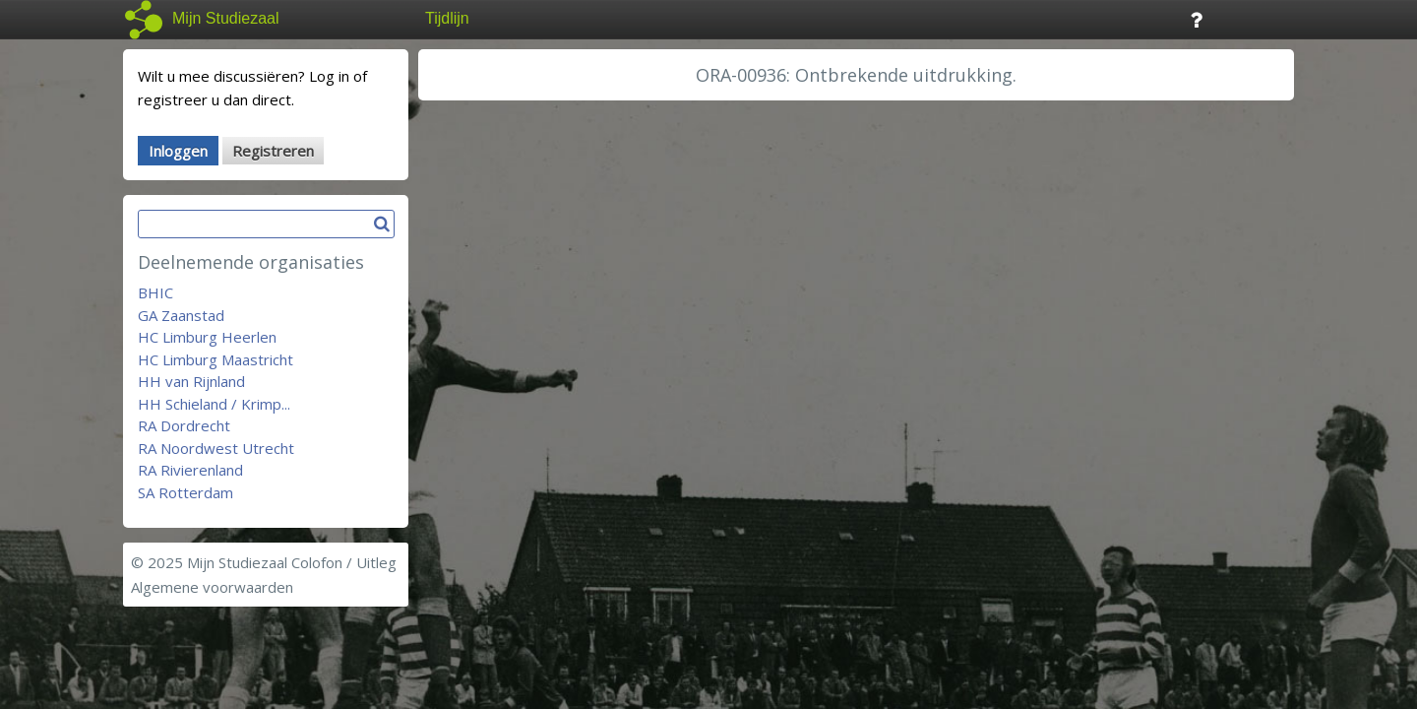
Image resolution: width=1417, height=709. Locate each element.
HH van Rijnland (191, 381)
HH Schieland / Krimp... (214, 404)
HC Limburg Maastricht (215, 359)
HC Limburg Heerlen (207, 337)
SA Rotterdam (185, 492)
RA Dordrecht (184, 425)
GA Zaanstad (181, 315)
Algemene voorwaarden (212, 587)
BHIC (155, 292)
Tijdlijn (447, 18)
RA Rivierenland (190, 470)
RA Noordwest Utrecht (216, 448)
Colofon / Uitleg (344, 562)
